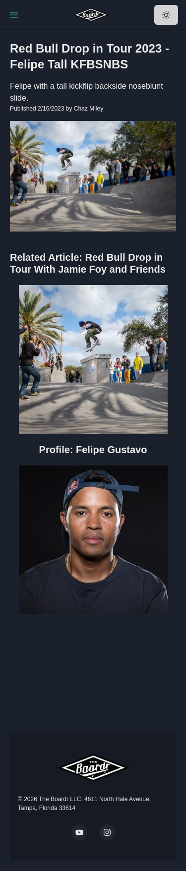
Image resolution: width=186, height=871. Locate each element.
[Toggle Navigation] (14, 15)
